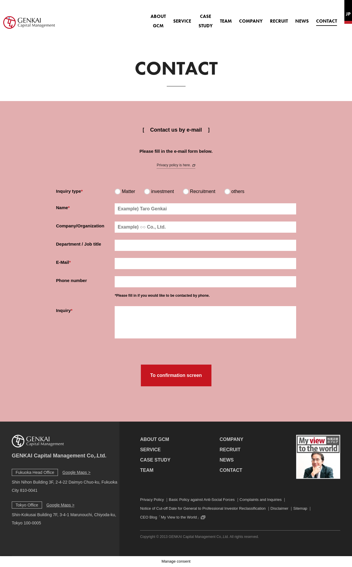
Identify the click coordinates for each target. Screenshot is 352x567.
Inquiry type (68, 191)
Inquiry (63, 310)
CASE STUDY (182, 18)
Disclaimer (279, 508)
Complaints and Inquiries (261, 499)
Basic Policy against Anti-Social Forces (202, 499)
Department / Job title (78, 243)
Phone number (71, 280)
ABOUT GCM (122, 18)
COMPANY (233, 18)
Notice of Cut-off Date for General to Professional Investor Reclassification (203, 508)
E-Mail (62, 262)
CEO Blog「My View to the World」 (170, 517)
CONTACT (309, 18)
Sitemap (300, 508)
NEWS (284, 18)
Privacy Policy (152, 499)
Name (62, 207)
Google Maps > (76, 472)
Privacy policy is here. (176, 165)
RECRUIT (262, 18)
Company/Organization (80, 225)
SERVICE (152, 18)
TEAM (208, 18)
